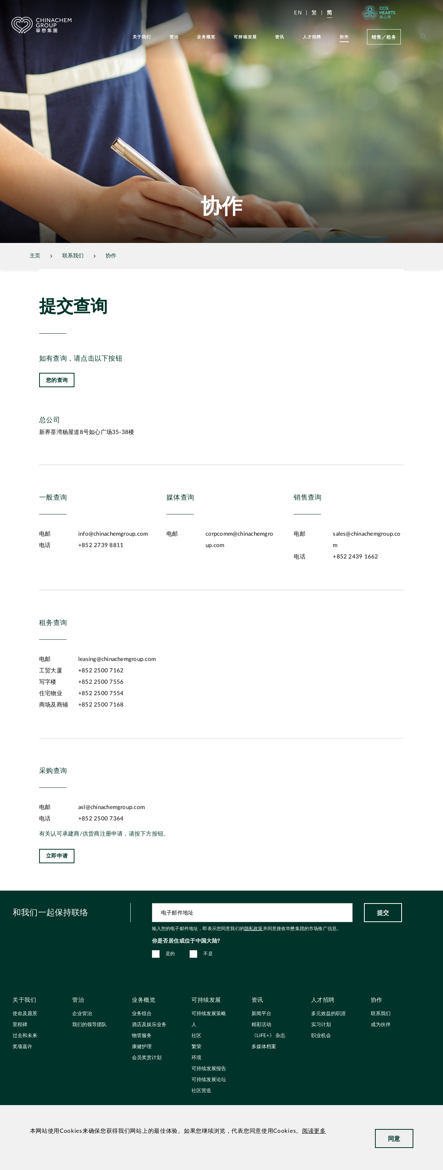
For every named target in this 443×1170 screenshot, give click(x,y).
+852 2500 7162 (100, 697)
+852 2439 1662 (355, 583)
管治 (174, 36)
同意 (394, 1138)
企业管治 (82, 1013)
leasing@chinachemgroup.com (117, 685)
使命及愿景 (25, 1013)
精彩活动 (261, 1024)
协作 (344, 36)
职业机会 (321, 1035)
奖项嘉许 (22, 1046)
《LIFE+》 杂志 (268, 1035)
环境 (196, 1057)
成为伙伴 (381, 1024)
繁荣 (196, 1046)
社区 (196, 1035)
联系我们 (381, 1013)
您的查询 (57, 380)
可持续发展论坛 (208, 1079)
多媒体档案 (264, 1046)
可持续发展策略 (208, 1013)
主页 (35, 256)
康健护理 (142, 1046)
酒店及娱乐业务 (149, 1024)
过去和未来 (25, 1035)
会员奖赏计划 (146, 1057)
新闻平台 (261, 1013)
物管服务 (142, 1035)
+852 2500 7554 (100, 719)
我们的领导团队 (89, 1024)
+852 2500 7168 (100, 731)
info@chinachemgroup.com (113, 560)
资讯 (279, 36)
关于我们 (142, 36)
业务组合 (142, 1013)
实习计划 (321, 1024)
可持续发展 (245, 36)
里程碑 (20, 1024)
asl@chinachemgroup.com (111, 833)
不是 (208, 953)
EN (298, 12)
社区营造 (201, 1090)
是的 (170, 953)
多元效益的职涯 (328, 1013)
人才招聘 (312, 36)
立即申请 (57, 882)
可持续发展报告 (208, 1068)
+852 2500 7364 (100, 845)
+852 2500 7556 (100, 708)
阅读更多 (314, 1131)
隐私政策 (253, 928)
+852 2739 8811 (100, 571)
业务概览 (206, 36)
